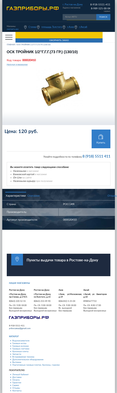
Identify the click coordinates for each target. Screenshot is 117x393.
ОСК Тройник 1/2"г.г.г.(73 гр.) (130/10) (33, 45)
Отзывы (16, 388)
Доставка (16, 377)
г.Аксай (83, 27)
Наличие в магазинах (17, 64)
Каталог (14, 336)
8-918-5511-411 (100, 4)
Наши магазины (19, 283)
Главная (11, 45)
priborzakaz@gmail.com (20, 328)
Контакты (17, 391)
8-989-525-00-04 (100, 8)
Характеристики (16, 195)
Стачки (32, 27)
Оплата (16, 380)
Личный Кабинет (20, 375)
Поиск (103, 17)
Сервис (15, 385)
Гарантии (16, 383)
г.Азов (70, 27)
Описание (33, 195)
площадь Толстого (51, 27)
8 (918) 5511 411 (96, 156)
